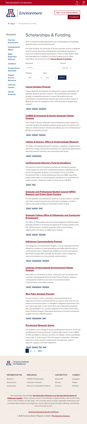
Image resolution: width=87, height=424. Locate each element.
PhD (40, 347)
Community (11, 386)
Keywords (29, 63)
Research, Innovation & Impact (38, 386)
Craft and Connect (11, 86)
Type (45, 73)
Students (10, 379)
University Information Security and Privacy (43, 412)
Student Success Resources (12, 77)
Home (12, 23)
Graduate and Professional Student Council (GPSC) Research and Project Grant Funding (51, 193)
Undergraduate (36, 156)
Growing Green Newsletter (14, 69)
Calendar (74, 17)
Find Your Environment (67, 13)
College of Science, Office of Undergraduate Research (52, 142)
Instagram (76, 379)
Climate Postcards (12, 93)
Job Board (12, 64)
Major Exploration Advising (12, 56)
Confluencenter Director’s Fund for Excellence (48, 163)
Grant (40, 208)
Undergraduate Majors (14, 48)
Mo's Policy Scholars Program (40, 294)
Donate (58, 382)
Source (63, 63)
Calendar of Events (34, 382)
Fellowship (42, 135)
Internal (28, 109)
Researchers (11, 382)
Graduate (35, 109)
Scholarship (42, 109)
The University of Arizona (61, 416)
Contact (58, 386)
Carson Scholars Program (38, 87)
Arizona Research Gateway (61, 59)
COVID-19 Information (35, 379)
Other (33, 184)
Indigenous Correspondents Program (44, 241)
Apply (62, 77)
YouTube (75, 386)
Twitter (74, 382)
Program (29, 73)
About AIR (59, 379)
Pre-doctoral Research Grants (40, 325)
